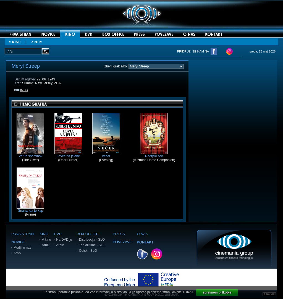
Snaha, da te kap (30, 209)
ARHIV (36, 42)
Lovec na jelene (68, 154)
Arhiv (17, 253)
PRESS (119, 234)
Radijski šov (154, 154)
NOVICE (18, 242)
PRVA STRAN (22, 234)
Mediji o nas (22, 248)
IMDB (21, 90)
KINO (44, 234)
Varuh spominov (30, 154)
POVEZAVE (122, 242)
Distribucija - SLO (92, 240)
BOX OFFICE (88, 234)
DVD (57, 234)
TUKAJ (188, 292)
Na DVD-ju (64, 240)
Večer (106, 154)
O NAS (142, 234)
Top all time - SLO (92, 245)
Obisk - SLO (88, 251)
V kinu (46, 240)
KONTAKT (145, 242)
